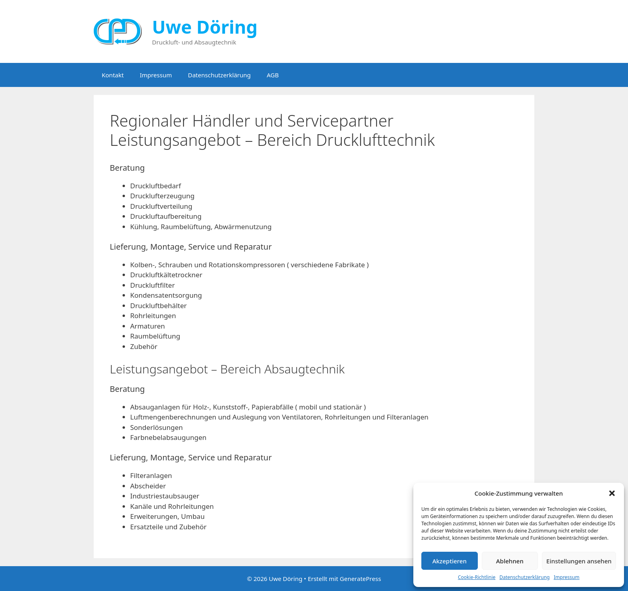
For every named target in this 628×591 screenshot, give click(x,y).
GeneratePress (360, 579)
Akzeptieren (449, 561)
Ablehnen (510, 561)
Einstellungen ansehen (579, 561)
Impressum (566, 577)
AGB (273, 75)
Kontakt (113, 75)
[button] (612, 493)
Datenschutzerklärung (524, 577)
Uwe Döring (205, 26)
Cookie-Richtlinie (476, 577)
